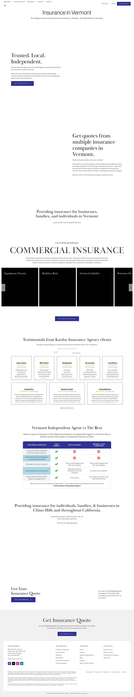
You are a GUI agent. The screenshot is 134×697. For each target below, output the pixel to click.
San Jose (63, 673)
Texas (46, 674)
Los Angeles (38, 673)
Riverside (44, 673)
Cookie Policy (106, 671)
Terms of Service (115, 671)
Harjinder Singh (67, 389)
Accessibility (89, 671)
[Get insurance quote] (23, 599)
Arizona (36, 674)
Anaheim (74, 671)
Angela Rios (29, 389)
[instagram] (17, 663)
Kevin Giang (89, 363)
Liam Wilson (112, 363)
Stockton (69, 673)
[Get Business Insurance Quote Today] (67, 318)
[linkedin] (21, 663)
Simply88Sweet (105, 389)
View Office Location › (15, 658)
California (63, 671)
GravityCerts (84, 693)
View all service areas (54, 674)
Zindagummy (67, 363)
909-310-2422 (72, 523)
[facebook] (9, 663)
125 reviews (76, 353)
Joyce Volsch (21, 363)
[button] (5, 5)
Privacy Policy (97, 671)
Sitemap (124, 671)
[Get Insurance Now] (22, 83)
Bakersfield (11, 673)
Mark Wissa (44, 363)
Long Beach (31, 673)
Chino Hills (17, 673)
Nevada (40, 674)
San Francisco (57, 673)
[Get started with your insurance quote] (67, 634)
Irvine (26, 673)
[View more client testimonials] (67, 408)
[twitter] (13, 663)
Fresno (22, 673)
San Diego (50, 673)
